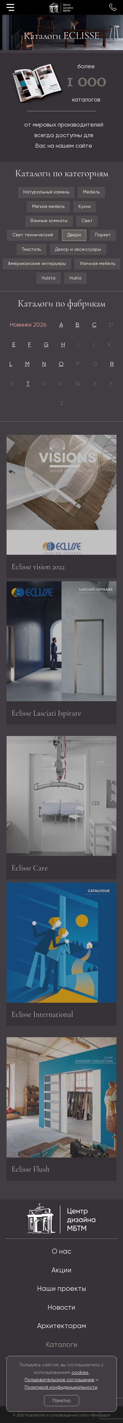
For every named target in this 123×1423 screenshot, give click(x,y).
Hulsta (48, 278)
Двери (74, 235)
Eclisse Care (29, 869)
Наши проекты (61, 1289)
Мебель (91, 192)
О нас (61, 1251)
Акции (61, 1270)
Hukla (75, 278)
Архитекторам (61, 1326)
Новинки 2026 (28, 325)
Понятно (61, 1400)
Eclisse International (42, 1013)
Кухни (84, 206)
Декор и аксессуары (78, 249)
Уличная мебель (97, 263)
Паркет (103, 235)
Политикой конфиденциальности (61, 1387)
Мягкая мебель (48, 206)
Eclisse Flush (30, 1171)
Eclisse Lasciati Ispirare (46, 712)
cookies (80, 1372)
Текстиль (31, 249)
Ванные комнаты (49, 220)
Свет (86, 220)
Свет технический (32, 235)
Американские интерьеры (37, 263)
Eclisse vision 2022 (38, 568)
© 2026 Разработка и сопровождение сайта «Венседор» (62, 1415)
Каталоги (61, 1345)
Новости (61, 1307)
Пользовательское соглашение (59, 1380)
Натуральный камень (46, 192)
